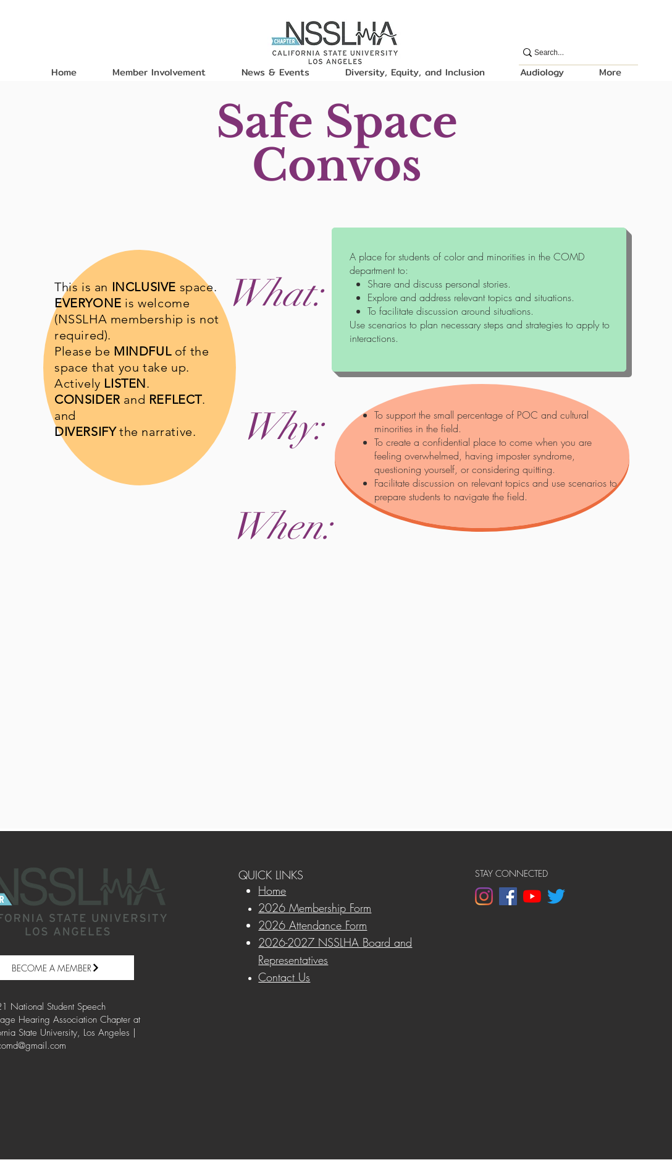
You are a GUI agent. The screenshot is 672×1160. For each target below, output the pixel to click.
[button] (158, 72)
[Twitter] (556, 896)
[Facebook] (508, 896)
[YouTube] (532, 896)
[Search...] (573, 52)
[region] (139, 367)
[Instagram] (484, 896)
